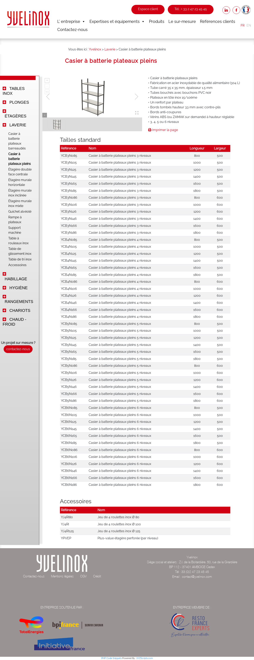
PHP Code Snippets (111, 658)
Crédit (97, 576)
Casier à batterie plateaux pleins (19, 159)
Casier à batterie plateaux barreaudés (17, 141)
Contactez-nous (72, 29)
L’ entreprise (71, 21)
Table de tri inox (20, 259)
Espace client (148, 9)
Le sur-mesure (182, 21)
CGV (83, 576)
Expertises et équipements (117, 21)
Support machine (14, 230)
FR (242, 25)
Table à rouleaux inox (18, 240)
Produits (156, 21)
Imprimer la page (163, 130)
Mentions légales (62, 576)
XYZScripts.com (144, 658)
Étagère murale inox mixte (20, 203)
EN (249, 25)
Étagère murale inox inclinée (20, 193)
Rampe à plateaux (15, 219)
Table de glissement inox (19, 251)
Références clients (217, 21)
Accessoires (17, 265)
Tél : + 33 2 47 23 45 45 (190, 9)
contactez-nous (18, 349)
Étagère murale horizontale (20, 182)
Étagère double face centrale (20, 171)
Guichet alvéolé (19, 211)
